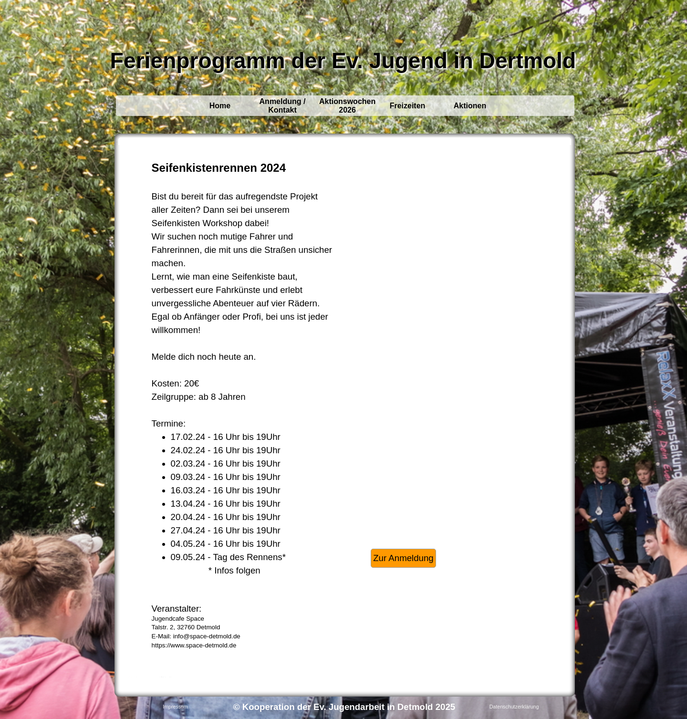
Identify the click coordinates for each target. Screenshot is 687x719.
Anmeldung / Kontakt (283, 105)
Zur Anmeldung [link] (403, 558)
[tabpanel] (243, 410)
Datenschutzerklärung (514, 706)
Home (219, 106)
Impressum (175, 706)
